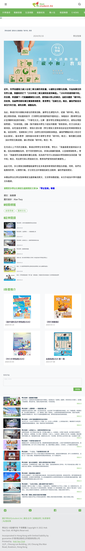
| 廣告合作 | (28, 518)
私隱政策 (7, 521)
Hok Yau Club (19, 541)
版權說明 (37, 518)
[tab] (6, 12)
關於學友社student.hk (12, 518)
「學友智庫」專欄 (47, 188)
